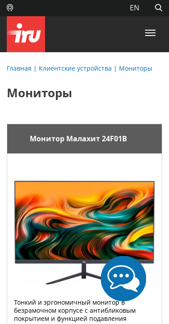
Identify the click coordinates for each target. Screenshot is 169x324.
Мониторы (135, 68)
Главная (19, 68)
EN (134, 8)
